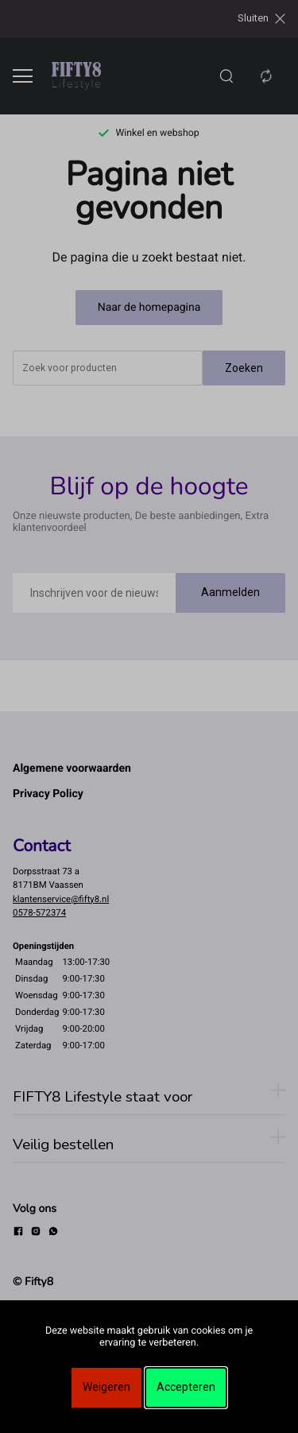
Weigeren (106, 1387)
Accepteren (186, 1387)
